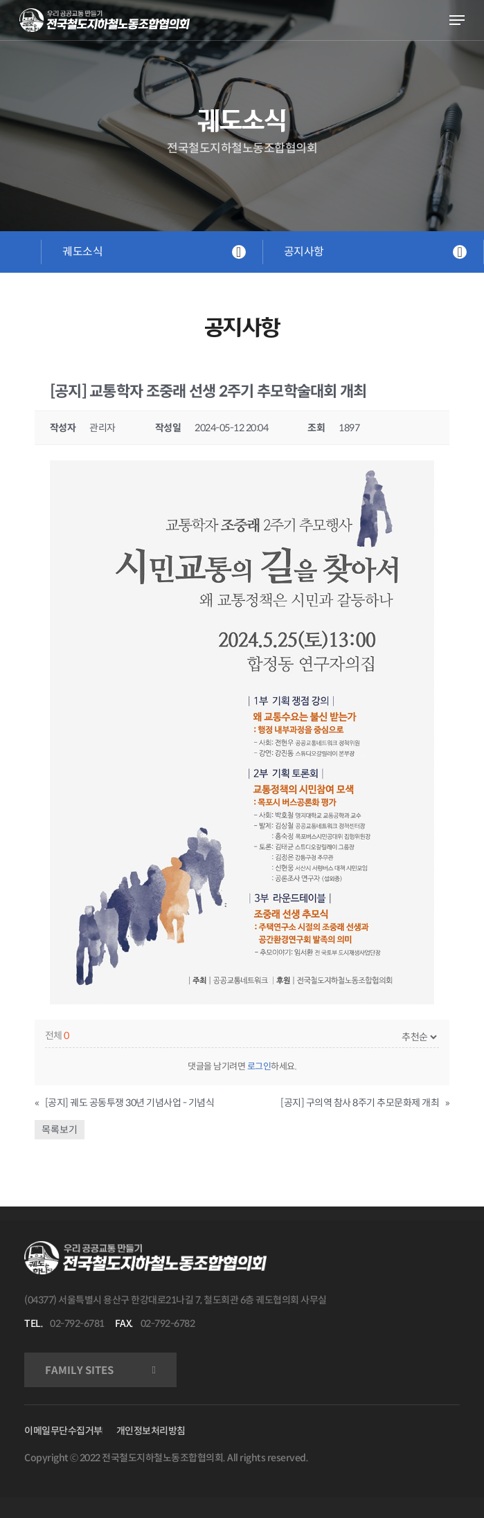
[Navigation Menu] (457, 20)
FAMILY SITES (79, 1370)
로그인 (259, 1066)
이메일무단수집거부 (63, 1431)
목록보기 (60, 1129)
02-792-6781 (77, 1323)
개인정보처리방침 (151, 1431)
